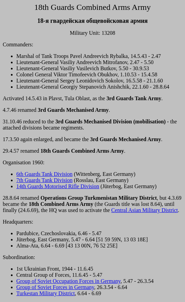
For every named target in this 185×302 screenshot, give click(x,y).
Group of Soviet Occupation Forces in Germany (68, 281)
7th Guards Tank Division (44, 180)
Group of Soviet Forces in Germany (55, 287)
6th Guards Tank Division (44, 174)
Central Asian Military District (144, 210)
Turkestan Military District (45, 293)
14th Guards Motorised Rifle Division (57, 186)
